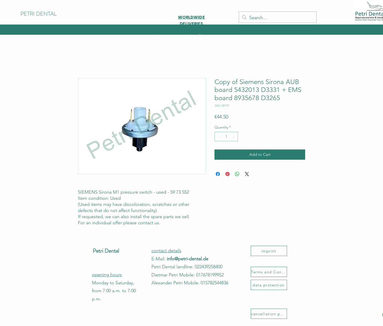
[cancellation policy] (269, 314)
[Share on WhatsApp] (237, 174)
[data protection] (269, 285)
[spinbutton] (226, 136)
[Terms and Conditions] (269, 272)
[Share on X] (247, 174)
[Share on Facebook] (218, 174)
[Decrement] (218, 136)
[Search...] (277, 18)
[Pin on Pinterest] (227, 174)
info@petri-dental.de (187, 259)
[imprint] (269, 251)
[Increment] (234, 136)
